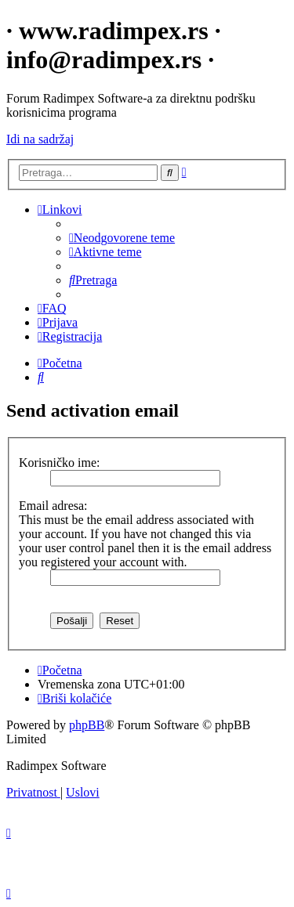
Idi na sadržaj (40, 139)
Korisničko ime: (59, 462)
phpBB (86, 725)
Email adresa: (53, 505)
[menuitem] (122, 237)
